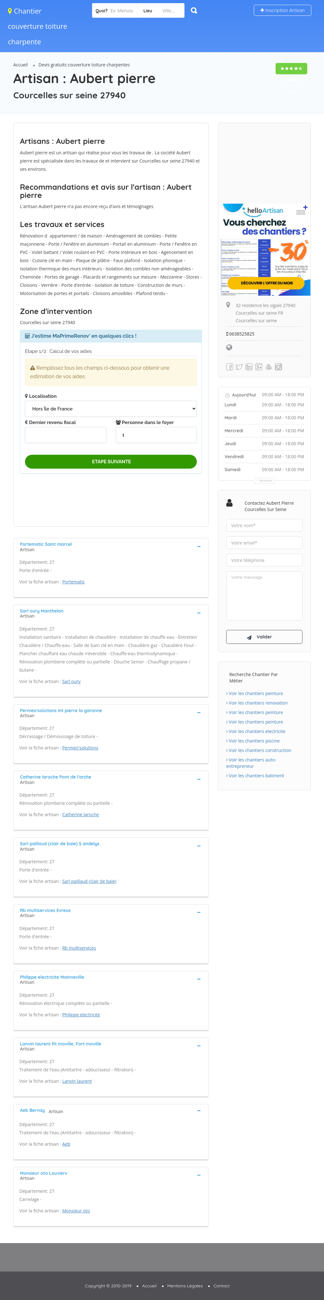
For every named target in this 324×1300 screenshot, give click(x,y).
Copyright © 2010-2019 (108, 1286)
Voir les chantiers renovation (257, 703)
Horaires (265, 480)
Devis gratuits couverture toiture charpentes (84, 65)
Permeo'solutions (80, 748)
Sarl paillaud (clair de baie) (89, 881)
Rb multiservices (79, 948)
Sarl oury (71, 681)
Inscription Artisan (282, 10)
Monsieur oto (76, 1211)
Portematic (73, 582)
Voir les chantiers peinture (254, 693)
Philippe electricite (81, 1015)
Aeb (66, 1144)
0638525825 (240, 334)
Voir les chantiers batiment (255, 776)
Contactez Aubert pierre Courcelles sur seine (269, 506)
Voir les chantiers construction (258, 750)
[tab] (111, 546)
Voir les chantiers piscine (253, 741)
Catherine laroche (80, 814)
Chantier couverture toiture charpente (37, 26)
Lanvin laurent (77, 1081)
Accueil (20, 65)
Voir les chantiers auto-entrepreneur (251, 763)
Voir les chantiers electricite (255, 731)
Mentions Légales (185, 1286)
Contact (222, 1286)
